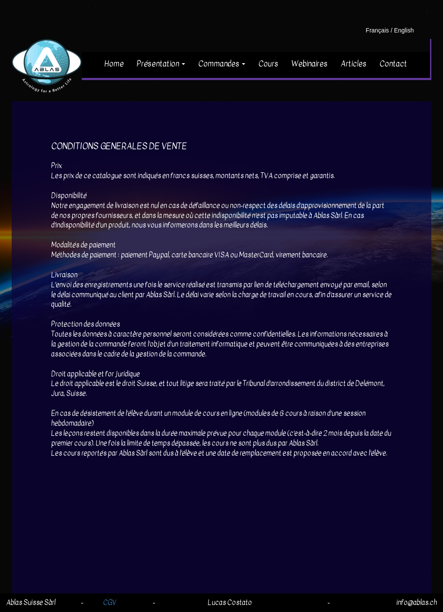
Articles (353, 64)
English (404, 30)
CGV (110, 602)
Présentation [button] (161, 64)
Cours (268, 64)
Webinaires (309, 64)
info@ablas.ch (416, 602)
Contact (393, 64)
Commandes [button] (221, 64)
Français (377, 30)
